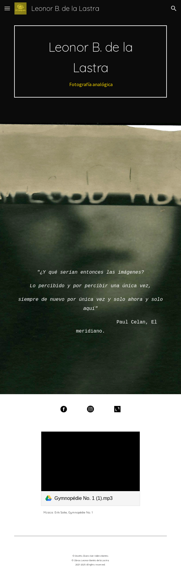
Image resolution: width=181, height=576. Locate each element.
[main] (90, 61)
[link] (90, 468)
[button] (7, 8)
